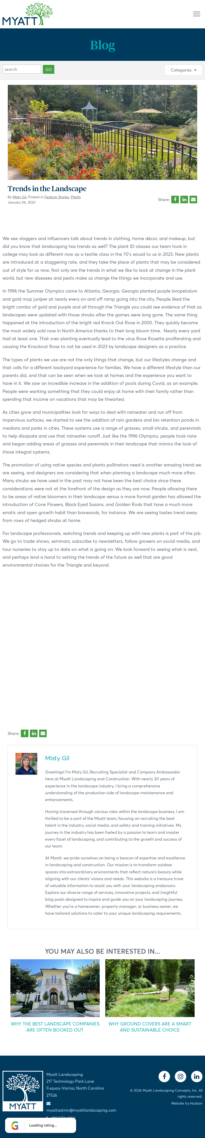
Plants (76, 196)
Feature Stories (56, 196)
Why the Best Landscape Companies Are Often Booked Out (55, 1027)
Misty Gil (19, 196)
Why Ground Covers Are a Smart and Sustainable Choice (149, 1027)
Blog (102, 44)
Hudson (196, 1103)
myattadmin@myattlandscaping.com (81, 1110)
